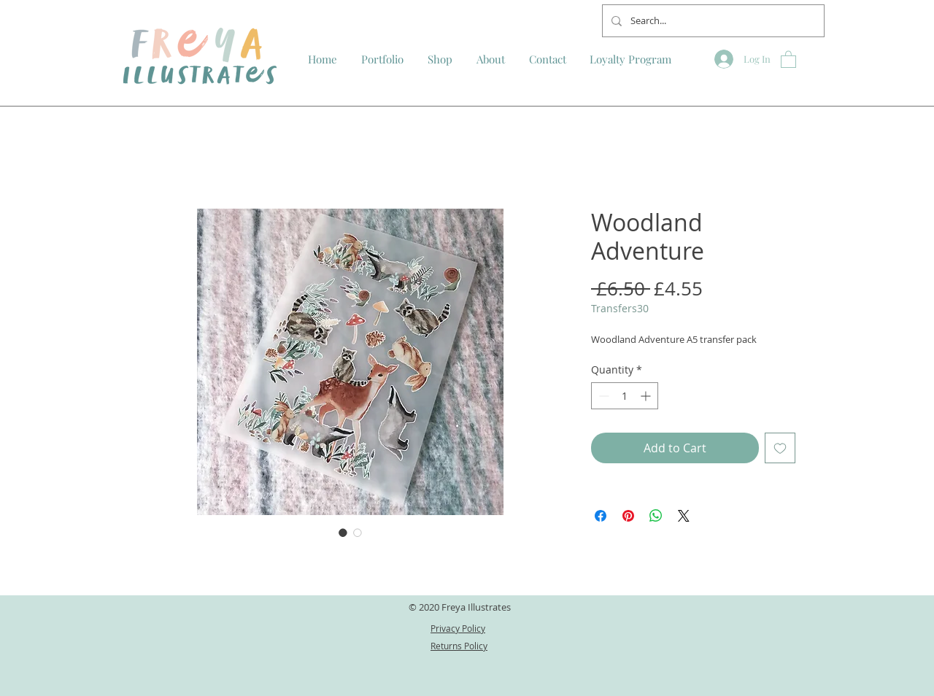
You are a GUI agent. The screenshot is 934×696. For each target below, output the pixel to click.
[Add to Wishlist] (780, 448)
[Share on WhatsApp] (656, 516)
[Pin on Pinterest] (628, 516)
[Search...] (711, 20)
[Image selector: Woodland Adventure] (343, 532)
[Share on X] (683, 516)
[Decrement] (602, 396)
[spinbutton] (624, 396)
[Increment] (647, 396)
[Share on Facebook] (600, 516)
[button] (788, 59)
